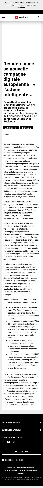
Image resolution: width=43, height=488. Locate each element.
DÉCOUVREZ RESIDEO (14, 422)
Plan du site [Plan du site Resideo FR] (20, 473)
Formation (26, 128)
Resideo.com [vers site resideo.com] (11, 467)
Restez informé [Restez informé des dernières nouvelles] (21, 452)
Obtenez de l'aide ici (15, 430)
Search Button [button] (38, 17)
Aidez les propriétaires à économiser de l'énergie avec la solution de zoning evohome (21, 4)
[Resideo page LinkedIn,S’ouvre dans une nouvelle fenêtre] (14, 442)
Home (21, 17)
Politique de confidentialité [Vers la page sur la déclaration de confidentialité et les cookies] (25, 467)
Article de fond (11, 128)
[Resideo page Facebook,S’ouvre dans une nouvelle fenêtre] (3, 442)
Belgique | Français (18, 460)
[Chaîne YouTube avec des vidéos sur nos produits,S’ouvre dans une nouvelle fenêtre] (8, 442)
